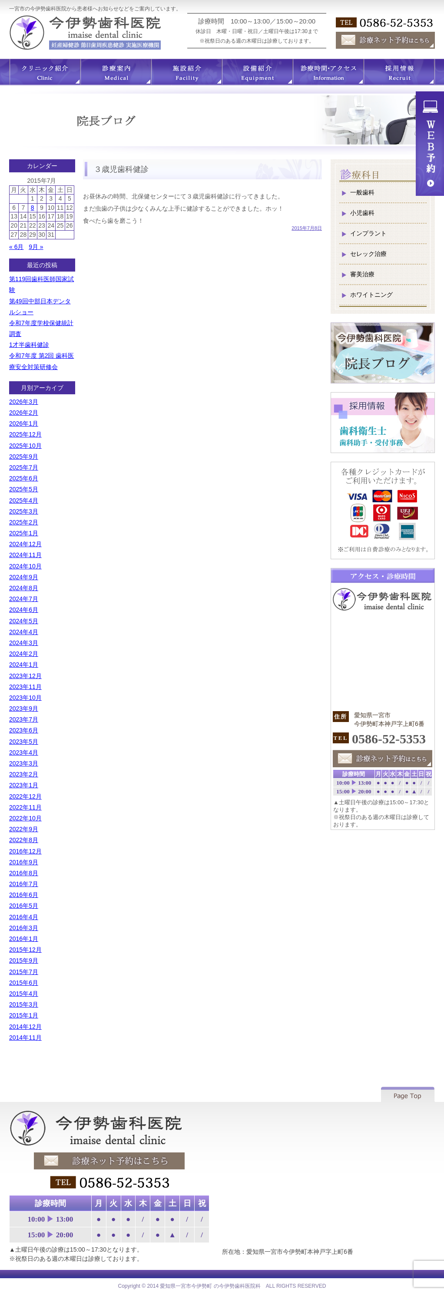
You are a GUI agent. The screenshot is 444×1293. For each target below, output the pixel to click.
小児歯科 (362, 212)
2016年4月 (23, 916)
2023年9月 (23, 708)
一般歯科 (362, 192)
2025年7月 (23, 467)
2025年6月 (23, 478)
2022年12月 (25, 796)
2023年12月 (25, 675)
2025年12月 (25, 434)
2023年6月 (23, 730)
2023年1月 (23, 785)
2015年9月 (23, 960)
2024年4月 (23, 631)
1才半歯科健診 (29, 344)
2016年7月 (23, 883)
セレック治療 (368, 253)
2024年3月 (23, 642)
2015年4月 (23, 993)
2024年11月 (25, 554)
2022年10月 (25, 818)
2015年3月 (23, 1004)
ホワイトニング (371, 294)
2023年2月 (23, 774)
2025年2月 (23, 522)
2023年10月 (25, 697)
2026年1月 (23, 423)
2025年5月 (23, 489)
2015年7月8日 (307, 228)
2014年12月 (25, 1026)
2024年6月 (23, 609)
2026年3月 (23, 401)
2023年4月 (23, 752)
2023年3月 (23, 763)
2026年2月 (23, 412)
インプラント (368, 233)
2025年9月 (23, 456)
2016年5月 (23, 905)
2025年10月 (25, 445)
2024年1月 (23, 664)
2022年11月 (25, 807)
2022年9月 (23, 829)
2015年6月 (23, 982)
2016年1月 (23, 938)
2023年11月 (25, 686)
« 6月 (16, 246)
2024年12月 (25, 544)
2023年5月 (23, 741)
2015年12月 (25, 949)
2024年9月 (23, 577)
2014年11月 (25, 1037)
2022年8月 (23, 839)
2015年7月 (23, 971)
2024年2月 (23, 653)
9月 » (36, 246)
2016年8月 (23, 873)
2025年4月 (23, 500)
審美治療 (362, 274)
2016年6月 (23, 894)
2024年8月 (23, 587)
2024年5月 (23, 621)
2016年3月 (23, 927)
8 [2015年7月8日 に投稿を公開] (32, 207)
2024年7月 (23, 598)
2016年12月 (25, 851)
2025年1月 (23, 533)
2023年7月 (23, 719)
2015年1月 (23, 1015)
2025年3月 (23, 511)
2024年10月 (25, 566)
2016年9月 (23, 862)
